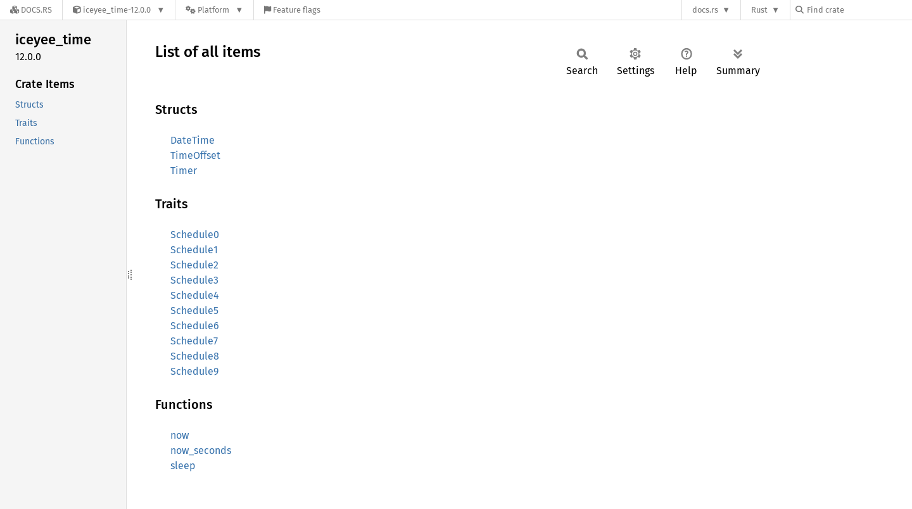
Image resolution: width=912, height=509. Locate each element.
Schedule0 (194, 235)
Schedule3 (194, 280)
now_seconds (200, 450)
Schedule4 (194, 295)
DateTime (192, 140)
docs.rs (705, 10)
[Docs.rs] (31, 10)
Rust (759, 10)
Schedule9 (194, 371)
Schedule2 (194, 265)
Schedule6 (194, 326)
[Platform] (214, 10)
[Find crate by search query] (859, 10)
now (179, 435)
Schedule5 (194, 311)
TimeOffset (195, 155)
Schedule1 (194, 250)
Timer (183, 171)
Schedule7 (194, 341)
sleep (183, 466)
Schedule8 (194, 356)
